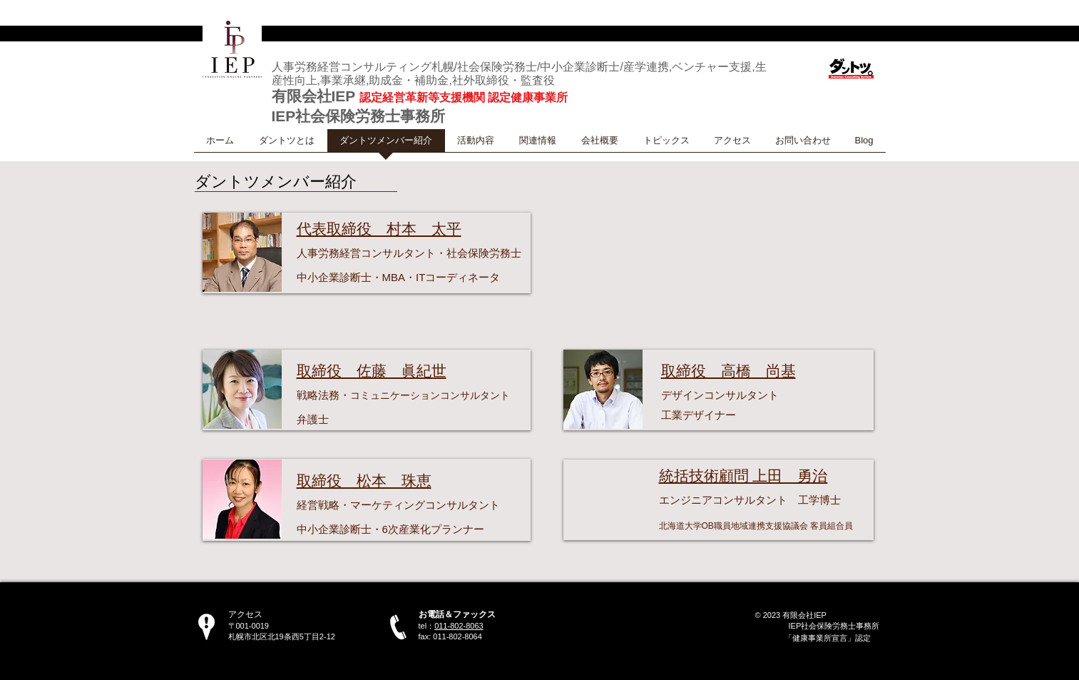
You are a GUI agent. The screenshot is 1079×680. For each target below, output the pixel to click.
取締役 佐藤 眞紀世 (371, 370)
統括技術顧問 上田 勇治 (743, 475)
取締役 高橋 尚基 (728, 370)
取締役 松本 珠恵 (364, 480)
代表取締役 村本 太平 (379, 228)
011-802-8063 (459, 625)
